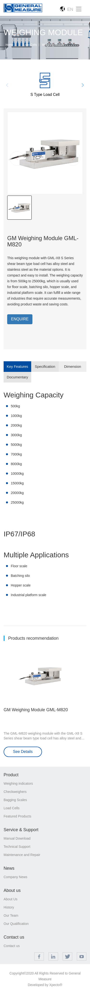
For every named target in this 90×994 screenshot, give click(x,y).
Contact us (14, 937)
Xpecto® (55, 985)
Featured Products (17, 816)
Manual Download (17, 838)
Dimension (72, 366)
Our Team (11, 915)
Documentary (17, 377)
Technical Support (17, 847)
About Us (11, 899)
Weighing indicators (18, 783)
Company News (15, 877)
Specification (45, 366)
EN (66, 9)
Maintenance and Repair (22, 855)
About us (12, 890)
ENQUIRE (20, 319)
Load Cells (30, 44)
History (9, 907)
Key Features (17, 366)
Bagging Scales (15, 800)
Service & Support (21, 829)
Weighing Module (53, 44)
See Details (23, 752)
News (9, 868)
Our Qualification (16, 924)
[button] (83, 85)
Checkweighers (15, 792)
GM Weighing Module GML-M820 (36, 709)
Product (11, 774)
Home (9, 44)
